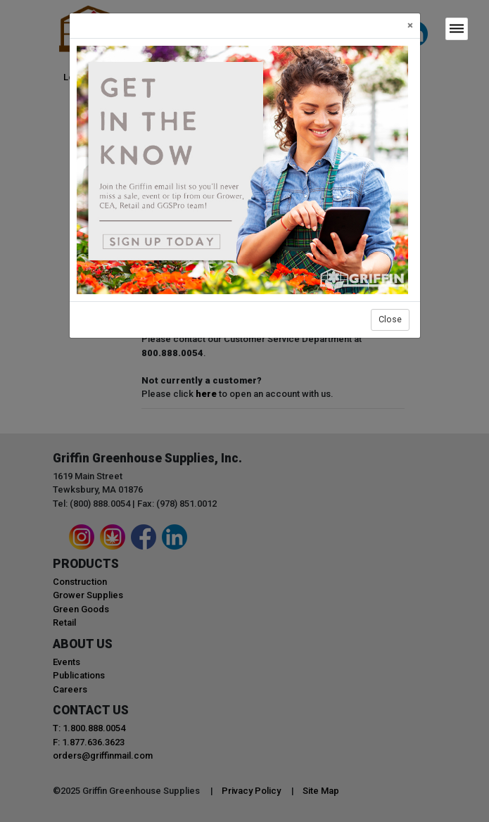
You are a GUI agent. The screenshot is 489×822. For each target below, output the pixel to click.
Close (390, 319)
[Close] (410, 25)
